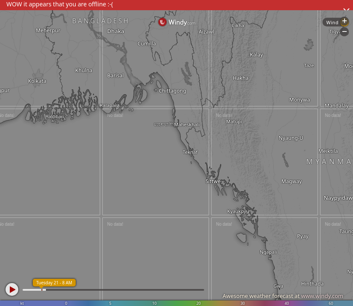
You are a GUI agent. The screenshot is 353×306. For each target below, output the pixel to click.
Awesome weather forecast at (282, 296)
